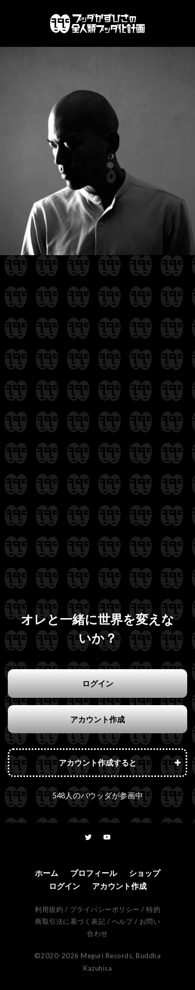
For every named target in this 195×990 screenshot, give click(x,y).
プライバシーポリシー (105, 909)
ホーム (46, 873)
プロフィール (93, 873)
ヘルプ (122, 921)
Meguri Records (106, 955)
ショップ (144, 873)
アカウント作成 (97, 719)
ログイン (97, 683)
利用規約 (49, 909)
